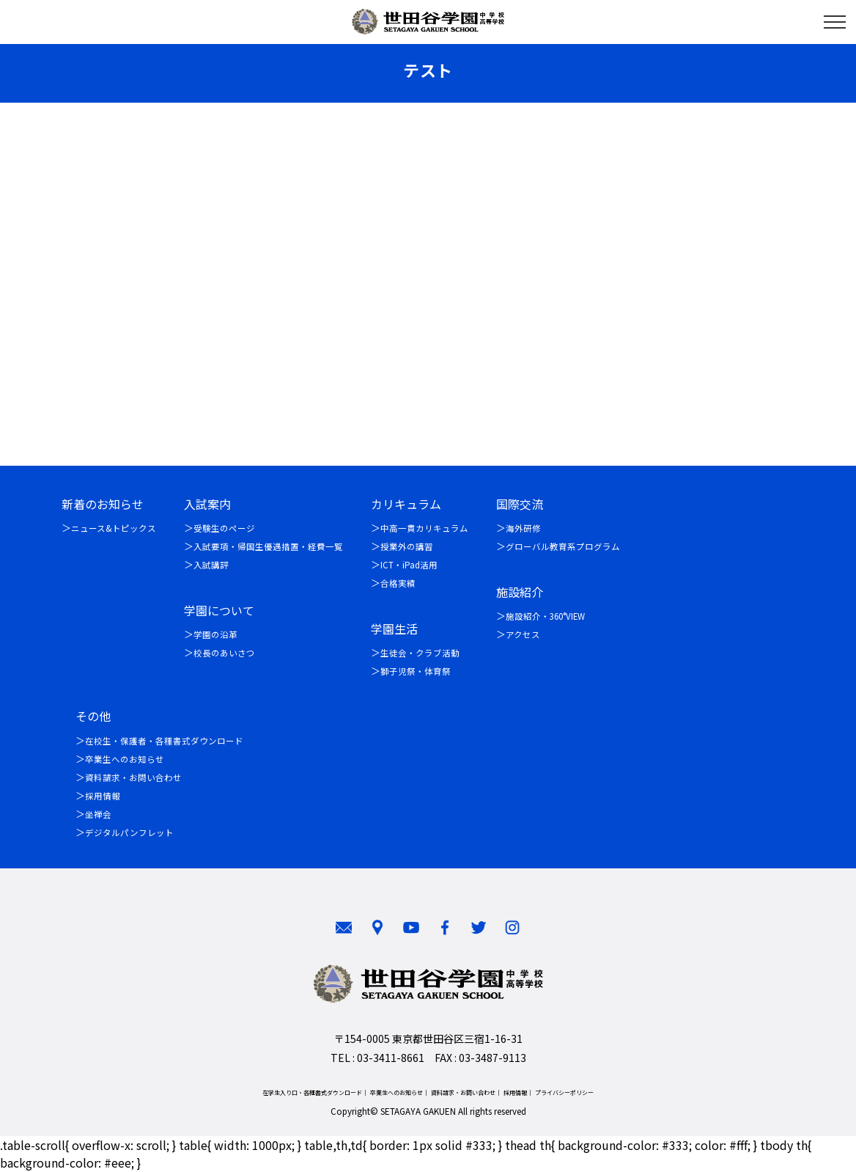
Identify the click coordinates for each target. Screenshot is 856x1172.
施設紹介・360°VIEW (545, 617)
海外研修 (523, 529)
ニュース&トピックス (113, 529)
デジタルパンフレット (129, 833)
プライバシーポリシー (564, 1092)
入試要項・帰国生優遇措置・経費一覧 (268, 547)
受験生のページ (224, 529)
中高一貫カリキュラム (424, 529)
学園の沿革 (215, 635)
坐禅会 (98, 815)
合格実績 (398, 584)
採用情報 (102, 796)
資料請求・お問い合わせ (133, 778)
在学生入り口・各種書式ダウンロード (312, 1092)
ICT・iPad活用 (409, 565)
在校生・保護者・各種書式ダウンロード (164, 741)
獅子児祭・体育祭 (415, 672)
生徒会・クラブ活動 (420, 653)
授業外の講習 (406, 547)
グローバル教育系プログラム (563, 547)
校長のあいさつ (224, 653)
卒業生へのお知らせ (124, 760)
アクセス (523, 635)
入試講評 (211, 565)
